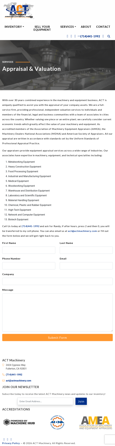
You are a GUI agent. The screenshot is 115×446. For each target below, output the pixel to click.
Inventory (13, 26)
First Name (9, 242)
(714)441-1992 (30, 226)
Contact (103, 26)
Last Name (66, 242)
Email (63, 258)
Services (67, 26)
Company (8, 274)
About (86, 26)
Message (7, 289)
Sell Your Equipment (42, 28)
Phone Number (11, 258)
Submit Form (57, 337)
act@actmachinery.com (82, 230)
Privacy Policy (11, 443)
